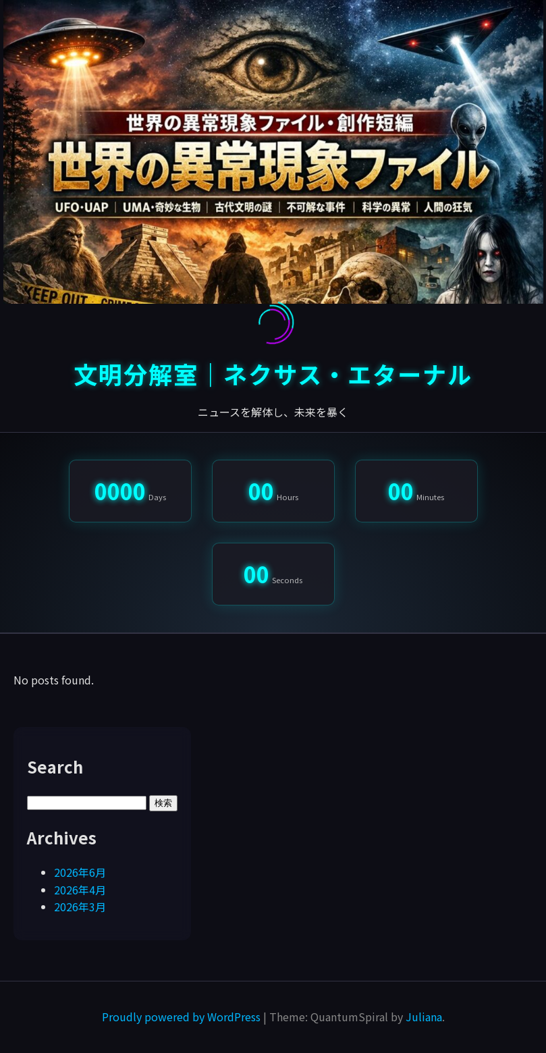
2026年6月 (80, 872)
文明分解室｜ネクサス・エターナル (273, 373)
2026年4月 (80, 890)
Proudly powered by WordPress (182, 1016)
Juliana (424, 1016)
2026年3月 (80, 906)
